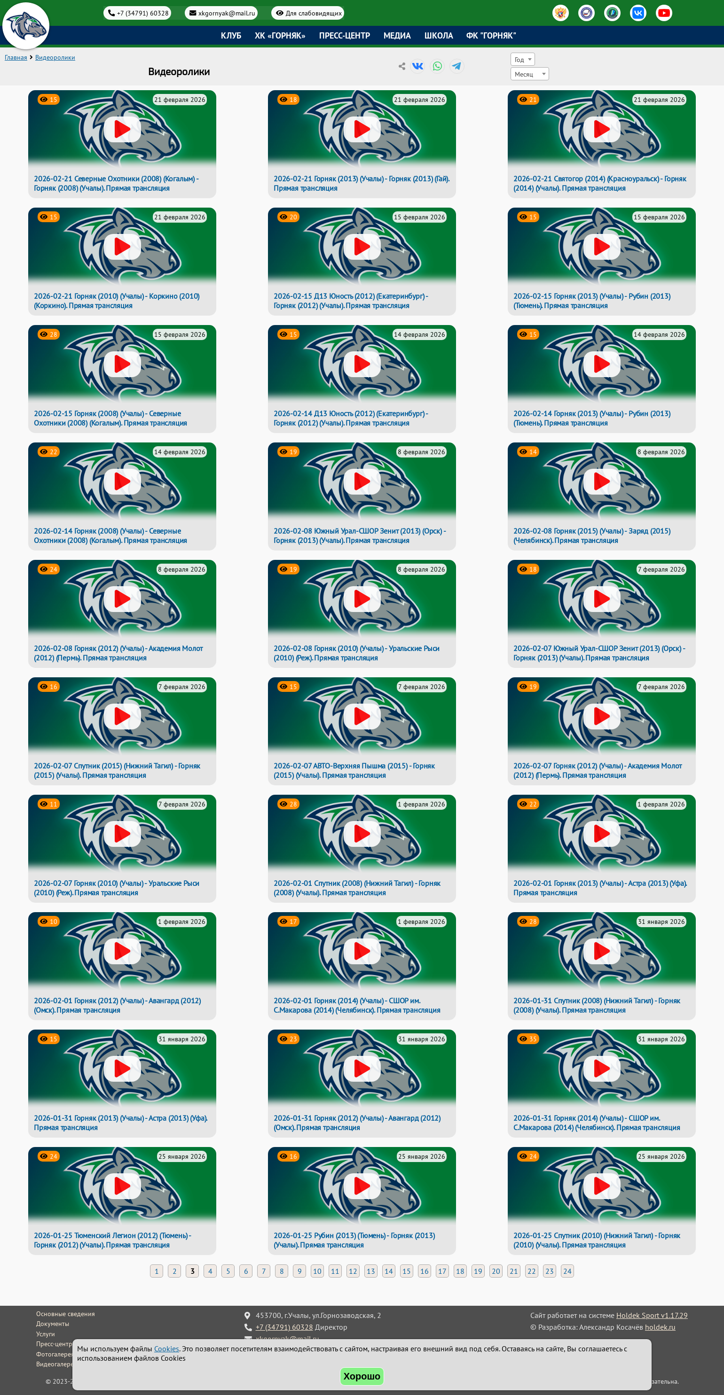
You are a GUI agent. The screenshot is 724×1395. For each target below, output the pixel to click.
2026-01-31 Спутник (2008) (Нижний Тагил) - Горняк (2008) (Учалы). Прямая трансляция (596, 1005)
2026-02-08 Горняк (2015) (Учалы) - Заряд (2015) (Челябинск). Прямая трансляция (591, 535)
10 (317, 1271)
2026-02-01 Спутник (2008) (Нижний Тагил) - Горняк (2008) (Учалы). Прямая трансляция (357, 887)
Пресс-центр (344, 35)
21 (514, 1271)
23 (549, 1271)
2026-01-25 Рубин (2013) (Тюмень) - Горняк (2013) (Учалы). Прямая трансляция (354, 1240)
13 (371, 1271)
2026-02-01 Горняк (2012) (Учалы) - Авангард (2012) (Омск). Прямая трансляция (117, 1005)
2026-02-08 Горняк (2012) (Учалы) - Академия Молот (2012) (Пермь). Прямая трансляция (118, 652)
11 (335, 1271)
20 (496, 1271)
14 (389, 1271)
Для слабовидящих (314, 12)
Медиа (397, 35)
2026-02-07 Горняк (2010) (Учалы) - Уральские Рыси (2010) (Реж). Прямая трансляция (116, 887)
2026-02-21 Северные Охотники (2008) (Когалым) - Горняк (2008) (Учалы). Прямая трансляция (116, 183)
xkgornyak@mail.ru (226, 12)
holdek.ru (660, 1327)
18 (460, 1271)
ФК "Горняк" (491, 35)
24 (567, 1271)
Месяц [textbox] (524, 74)
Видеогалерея (56, 1364)
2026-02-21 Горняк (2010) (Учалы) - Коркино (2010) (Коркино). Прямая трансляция (116, 300)
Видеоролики (55, 57)
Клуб (231, 35)
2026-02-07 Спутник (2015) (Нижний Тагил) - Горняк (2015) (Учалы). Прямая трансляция (117, 770)
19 (478, 1271)
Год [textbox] (519, 59)
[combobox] (523, 59)
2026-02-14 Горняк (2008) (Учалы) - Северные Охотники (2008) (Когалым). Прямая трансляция (110, 535)
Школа (439, 35)
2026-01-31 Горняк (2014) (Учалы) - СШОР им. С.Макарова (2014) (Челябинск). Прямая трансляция (596, 1122)
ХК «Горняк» (280, 35)
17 (442, 1271)
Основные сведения (65, 1313)
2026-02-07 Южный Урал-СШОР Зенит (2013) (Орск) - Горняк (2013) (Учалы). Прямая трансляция (599, 652)
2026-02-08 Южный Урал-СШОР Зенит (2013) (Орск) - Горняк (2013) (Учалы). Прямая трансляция (359, 535)
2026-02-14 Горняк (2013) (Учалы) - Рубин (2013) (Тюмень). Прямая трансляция (591, 418)
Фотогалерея (55, 1354)
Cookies (166, 1348)
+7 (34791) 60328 (143, 12)
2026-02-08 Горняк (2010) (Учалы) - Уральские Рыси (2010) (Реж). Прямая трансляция (357, 652)
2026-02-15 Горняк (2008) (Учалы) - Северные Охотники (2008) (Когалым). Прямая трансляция (110, 418)
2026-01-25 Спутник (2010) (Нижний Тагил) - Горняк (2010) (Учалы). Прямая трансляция (596, 1240)
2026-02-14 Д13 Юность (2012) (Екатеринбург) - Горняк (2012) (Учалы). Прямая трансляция (351, 418)
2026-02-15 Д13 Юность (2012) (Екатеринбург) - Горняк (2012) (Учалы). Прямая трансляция (351, 300)
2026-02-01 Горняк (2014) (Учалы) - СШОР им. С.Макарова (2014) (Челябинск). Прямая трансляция (357, 1005)
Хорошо (362, 1376)
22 (531, 1271)
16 (424, 1271)
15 (406, 1271)
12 (353, 1271)
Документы (52, 1323)
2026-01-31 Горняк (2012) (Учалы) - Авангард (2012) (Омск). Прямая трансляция (357, 1122)
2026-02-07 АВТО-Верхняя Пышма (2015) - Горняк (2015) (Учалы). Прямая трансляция (354, 770)
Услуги (45, 1334)
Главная (16, 57)
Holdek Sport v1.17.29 (652, 1315)
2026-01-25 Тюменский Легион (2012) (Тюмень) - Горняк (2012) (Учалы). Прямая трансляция (112, 1240)
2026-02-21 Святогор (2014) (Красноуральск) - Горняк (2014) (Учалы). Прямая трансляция (599, 183)
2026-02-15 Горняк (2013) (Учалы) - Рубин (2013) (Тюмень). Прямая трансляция (591, 300)
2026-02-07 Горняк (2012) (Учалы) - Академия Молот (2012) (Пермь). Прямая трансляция (597, 770)
